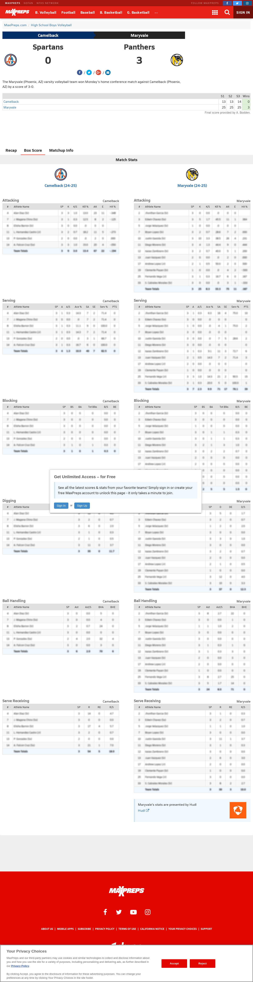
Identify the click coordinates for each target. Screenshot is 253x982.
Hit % (113, 206)
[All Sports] (156, 12)
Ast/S (88, 607)
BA (80, 406)
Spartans (48, 47)
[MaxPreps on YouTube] (133, 912)
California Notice (152, 929)
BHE (112, 607)
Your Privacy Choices (182, 929)
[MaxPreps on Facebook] (227, 3)
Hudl (143, 810)
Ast (76, 607)
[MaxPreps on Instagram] (247, 3)
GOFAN (28, 3)
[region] (126, 963)
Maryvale (139, 35)
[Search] (227, 12)
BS (71, 406)
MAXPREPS (12, 3)
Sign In (61, 505)
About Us (47, 929)
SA (87, 306)
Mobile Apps (65, 929)
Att (95, 206)
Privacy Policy (104, 929)
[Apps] (215, 12)
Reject (203, 963)
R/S (112, 707)
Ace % (78, 306)
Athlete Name (21, 206)
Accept (174, 963)
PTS (114, 306)
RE (99, 707)
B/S (106, 406)
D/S (243, 507)
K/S (75, 206)
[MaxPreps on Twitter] (237, 3)
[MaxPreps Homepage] (127, 891)
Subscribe (84, 929)
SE (94, 306)
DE (230, 507)
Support (206, 929)
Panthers (139, 47)
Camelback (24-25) (61, 185)
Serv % (104, 306)
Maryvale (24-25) (192, 185)
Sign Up (82, 505)
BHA (101, 607)
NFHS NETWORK (48, 3)
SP (61, 206)
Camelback (48, 35)
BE (114, 406)
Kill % (85, 206)
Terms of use (127, 929)
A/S (68, 306)
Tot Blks (92, 406)
